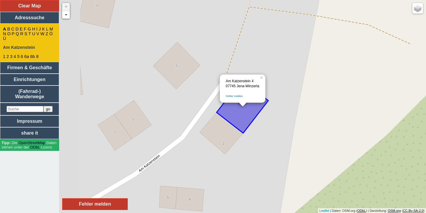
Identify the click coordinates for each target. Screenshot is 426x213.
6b (32, 56)
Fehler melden (234, 96)
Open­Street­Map (31, 143)
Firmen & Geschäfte (29, 67)
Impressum (29, 121)
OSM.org (394, 210)
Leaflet (324, 210)
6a (26, 56)
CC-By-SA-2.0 (413, 210)
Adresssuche (30, 17)
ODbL (35, 147)
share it (29, 132)
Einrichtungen (30, 79)
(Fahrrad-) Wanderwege (29, 94)
